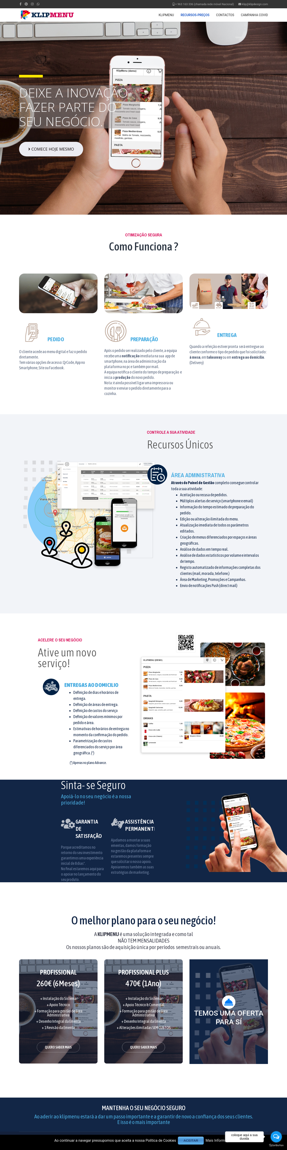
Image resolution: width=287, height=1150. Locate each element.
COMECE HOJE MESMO (51, 149)
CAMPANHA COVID (254, 15)
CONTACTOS (225, 15)
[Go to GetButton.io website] (276, 1145)
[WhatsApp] (38, 4)
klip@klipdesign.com (255, 4)
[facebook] (21, 4)
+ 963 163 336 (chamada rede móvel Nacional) (204, 4)
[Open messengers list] (276, 1136)
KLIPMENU (166, 15)
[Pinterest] (26, 4)
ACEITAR (190, 1140)
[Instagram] (32, 4)
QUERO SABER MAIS (58, 1047)
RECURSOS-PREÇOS (195, 15)
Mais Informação (219, 1140)
